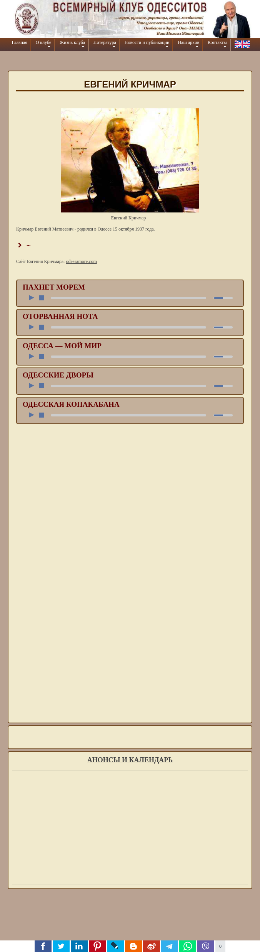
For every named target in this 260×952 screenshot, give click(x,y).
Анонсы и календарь (130, 760)
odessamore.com (81, 261)
